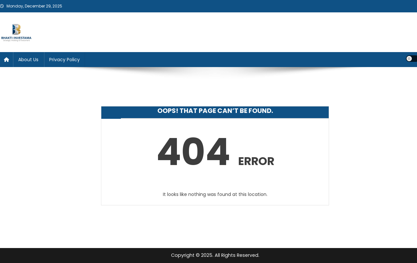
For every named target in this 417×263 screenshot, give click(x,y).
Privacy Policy (64, 59)
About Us (28, 59)
